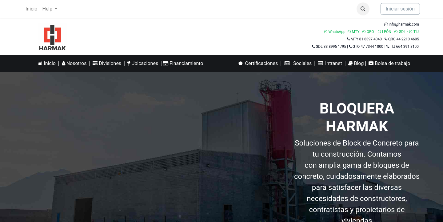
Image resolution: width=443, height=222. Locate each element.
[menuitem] (31, 9)
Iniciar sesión (400, 9)
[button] (363, 8)
